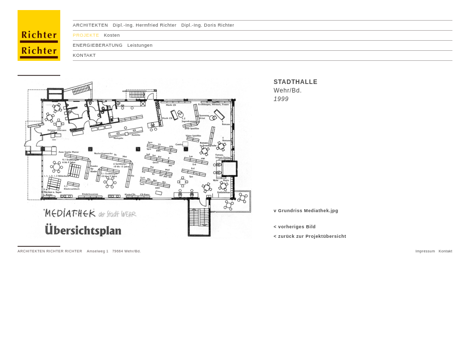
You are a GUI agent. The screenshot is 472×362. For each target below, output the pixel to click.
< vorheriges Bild (295, 226)
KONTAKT (84, 55)
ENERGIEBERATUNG (98, 45)
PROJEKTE (86, 35)
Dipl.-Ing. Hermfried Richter (145, 25)
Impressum (425, 251)
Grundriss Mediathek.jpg (308, 210)
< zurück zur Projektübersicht (310, 236)
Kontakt (445, 251)
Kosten (112, 35)
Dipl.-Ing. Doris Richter (207, 25)
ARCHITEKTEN (90, 25)
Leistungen (140, 45)
